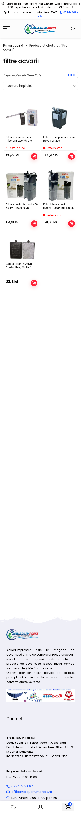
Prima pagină (13, 45)
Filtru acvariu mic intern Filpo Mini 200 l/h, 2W (20, 139)
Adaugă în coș (34, 223)
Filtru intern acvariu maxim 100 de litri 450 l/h (58, 206)
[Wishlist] (13, 807)
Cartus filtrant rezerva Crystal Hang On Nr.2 (19, 265)
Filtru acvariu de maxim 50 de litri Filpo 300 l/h (22, 206)
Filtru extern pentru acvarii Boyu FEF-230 (59, 139)
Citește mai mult (34, 156)
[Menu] (6, 29)
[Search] (73, 29)
